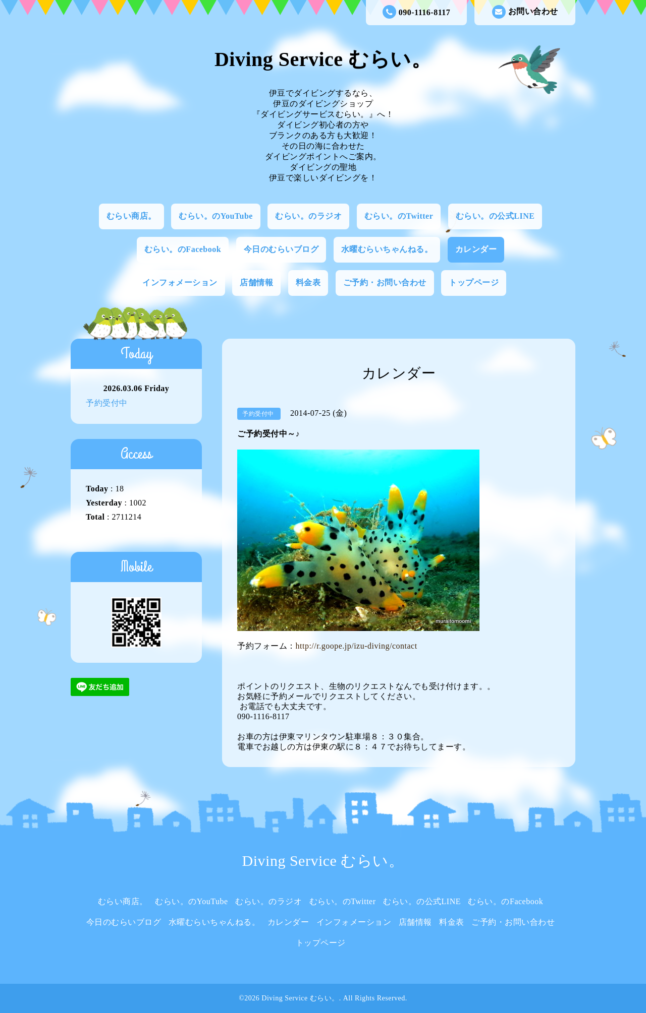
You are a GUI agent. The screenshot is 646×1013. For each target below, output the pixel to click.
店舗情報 (256, 282)
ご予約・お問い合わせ (384, 282)
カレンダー (476, 249)
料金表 (308, 282)
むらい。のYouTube (216, 216)
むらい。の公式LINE (495, 216)
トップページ (474, 282)
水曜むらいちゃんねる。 (387, 249)
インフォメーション (180, 282)
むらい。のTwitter (398, 216)
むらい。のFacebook (182, 249)
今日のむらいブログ (281, 249)
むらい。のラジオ (308, 216)
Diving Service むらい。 (323, 59)
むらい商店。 (131, 216)
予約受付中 (107, 403)
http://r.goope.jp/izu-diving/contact (356, 646)
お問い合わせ (525, 12)
